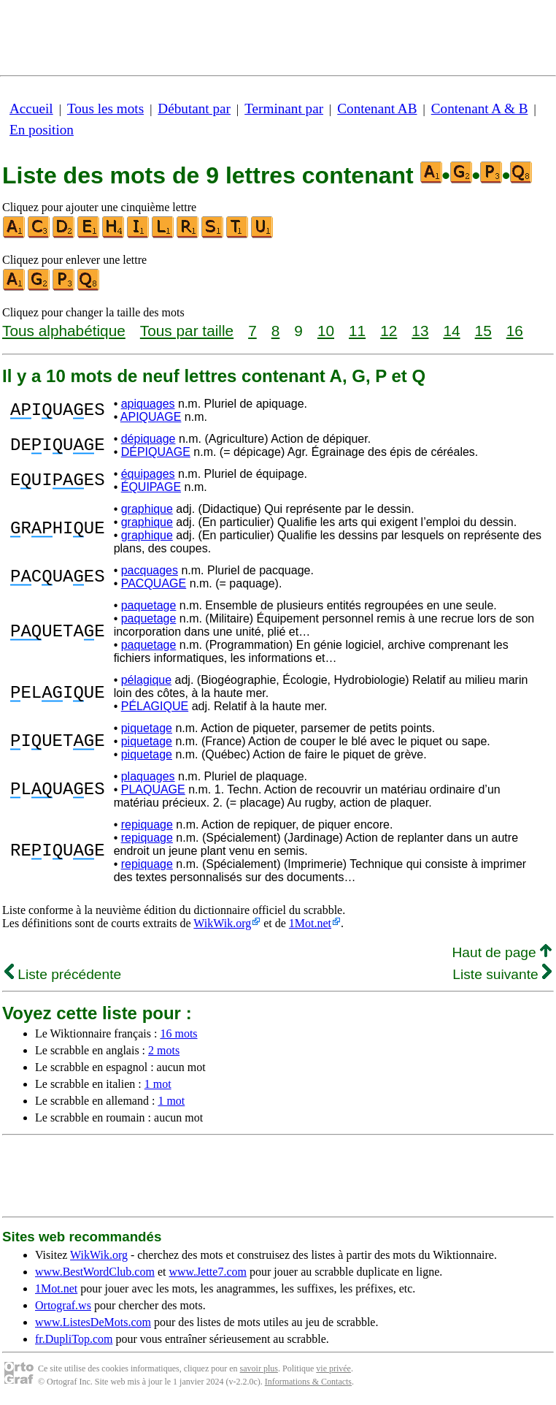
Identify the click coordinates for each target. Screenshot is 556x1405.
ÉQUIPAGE (151, 487)
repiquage (147, 824)
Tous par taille (186, 330)
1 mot (157, 1084)
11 (357, 330)
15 (483, 330)
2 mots (163, 1050)
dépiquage (148, 439)
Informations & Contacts (308, 1382)
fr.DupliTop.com (73, 1339)
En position (41, 129)
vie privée (333, 1368)
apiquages (148, 403)
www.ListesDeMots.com (93, 1322)
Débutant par (194, 108)
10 (325, 330)
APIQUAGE (151, 417)
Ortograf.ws (63, 1305)
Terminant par (283, 108)
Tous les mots (105, 108)
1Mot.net (310, 923)
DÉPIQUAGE (155, 452)
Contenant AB (377, 108)
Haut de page (502, 952)
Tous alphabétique (64, 330)
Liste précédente (62, 974)
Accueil (31, 108)
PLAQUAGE (153, 789)
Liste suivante (502, 974)
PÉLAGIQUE (154, 706)
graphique (147, 509)
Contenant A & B (479, 108)
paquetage (149, 605)
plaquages (148, 776)
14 (451, 330)
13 (420, 330)
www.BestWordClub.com (95, 1271)
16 (514, 330)
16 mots (178, 1033)
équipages (148, 474)
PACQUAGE (154, 583)
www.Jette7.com (208, 1271)
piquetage (146, 728)
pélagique (146, 680)
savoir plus (259, 1368)
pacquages (149, 570)
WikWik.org (222, 923)
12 (388, 330)
